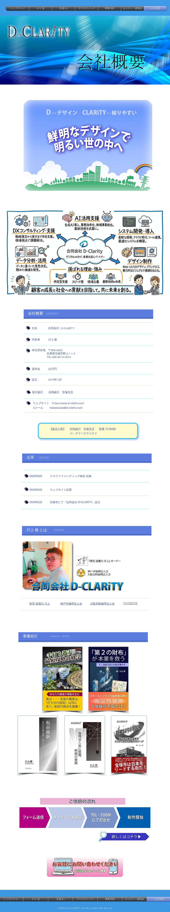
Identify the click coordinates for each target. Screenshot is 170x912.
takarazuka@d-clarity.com (66, 407)
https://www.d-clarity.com (68, 403)
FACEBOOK (130, 603)
